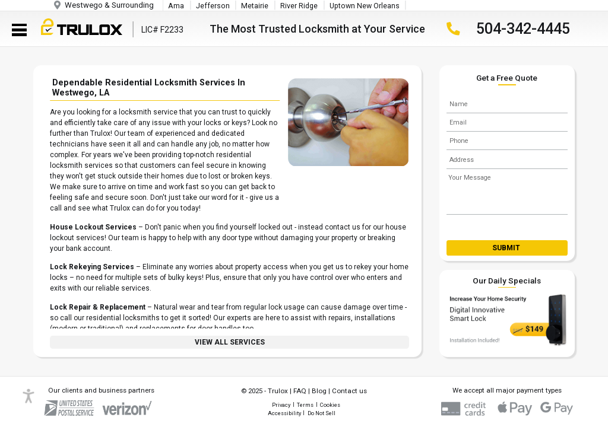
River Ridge (299, 6)
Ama (176, 6)
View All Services (230, 342)
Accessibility (284, 413)
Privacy (281, 404)
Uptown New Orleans (365, 6)
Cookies (330, 404)
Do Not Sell (321, 413)
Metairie (254, 6)
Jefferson (213, 6)
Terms (305, 404)
